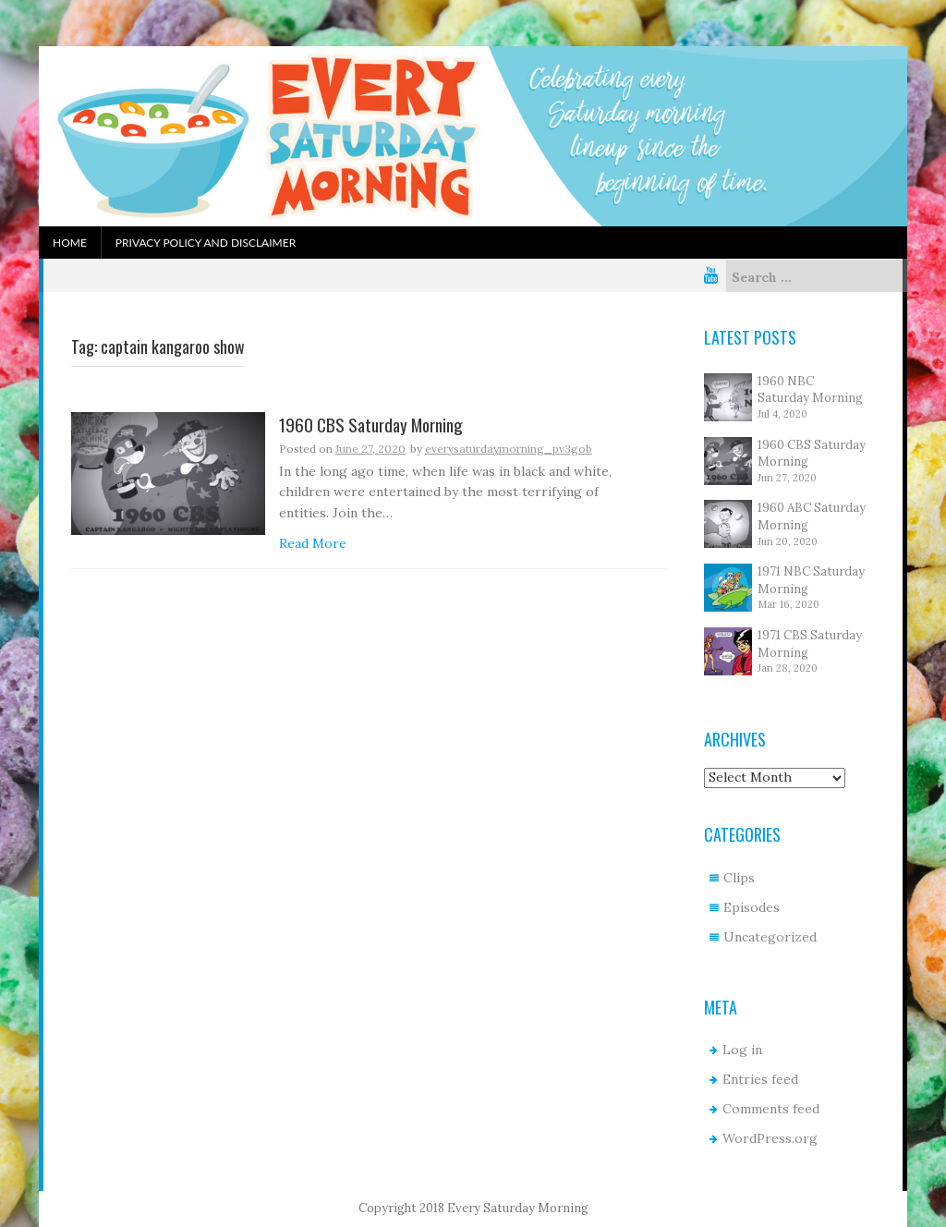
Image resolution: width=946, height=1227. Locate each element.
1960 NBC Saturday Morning (810, 390)
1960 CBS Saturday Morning (371, 425)
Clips (739, 877)
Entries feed (760, 1079)
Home (70, 242)
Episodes (751, 907)
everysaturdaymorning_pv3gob (508, 449)
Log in (742, 1049)
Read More (312, 543)
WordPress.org (770, 1138)
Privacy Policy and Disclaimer (205, 242)
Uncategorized (770, 937)
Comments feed (770, 1108)
